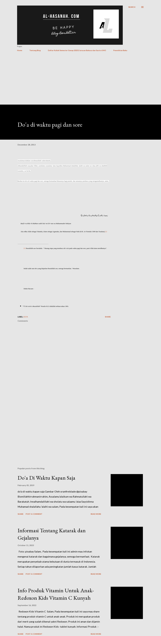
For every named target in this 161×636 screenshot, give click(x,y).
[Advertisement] (78, 59)
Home (19, 50)
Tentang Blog (35, 50)
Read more (96, 514)
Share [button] (108, 317)
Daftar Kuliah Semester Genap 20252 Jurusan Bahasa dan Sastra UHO (77, 50)
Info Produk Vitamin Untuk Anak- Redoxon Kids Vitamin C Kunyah (56, 594)
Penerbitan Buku (120, 50)
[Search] (131, 7)
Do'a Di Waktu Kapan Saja (46, 477)
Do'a (26, 317)
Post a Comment (34, 514)
